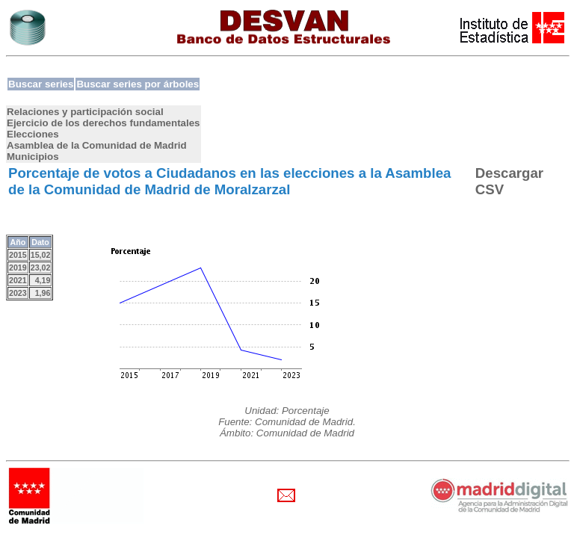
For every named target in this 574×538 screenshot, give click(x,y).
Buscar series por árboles (137, 84)
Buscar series (40, 84)
